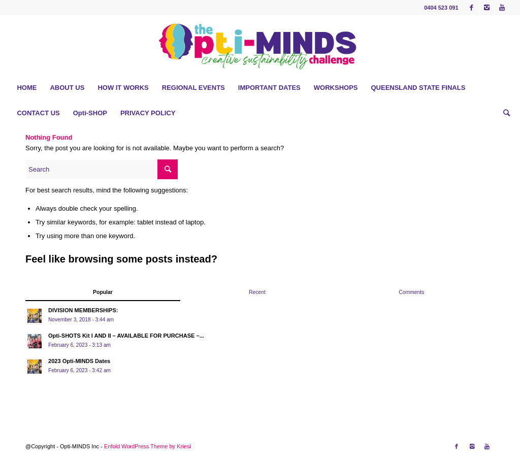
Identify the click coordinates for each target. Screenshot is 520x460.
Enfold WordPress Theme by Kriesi (147, 446)
